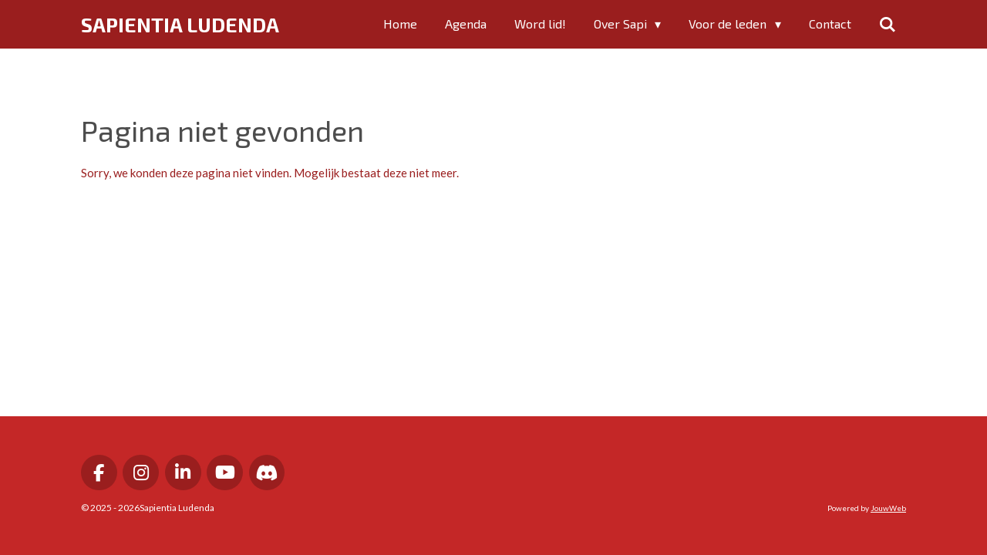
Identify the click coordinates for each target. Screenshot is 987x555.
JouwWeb (888, 508)
